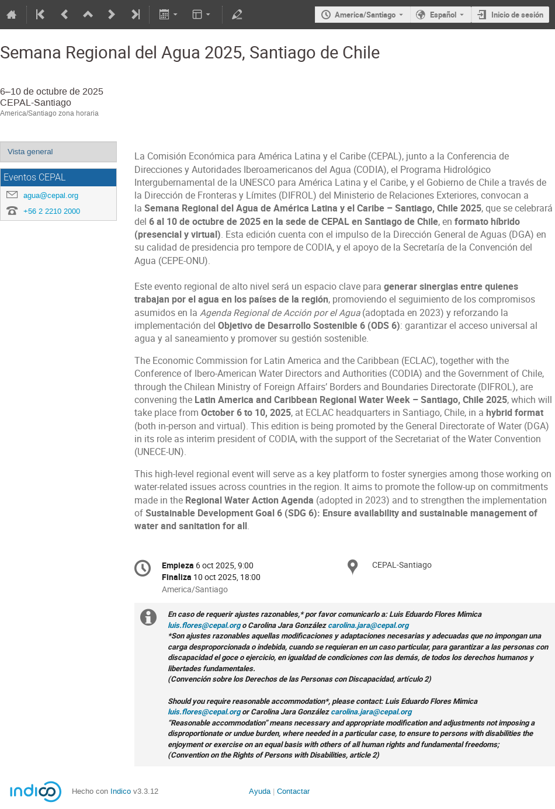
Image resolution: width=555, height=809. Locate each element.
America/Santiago (365, 14)
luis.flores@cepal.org (204, 625)
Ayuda (259, 791)
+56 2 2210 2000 (51, 211)
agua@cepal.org (50, 195)
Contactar (293, 791)
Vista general (30, 151)
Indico (120, 791)
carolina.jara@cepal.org (368, 625)
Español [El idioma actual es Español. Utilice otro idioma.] (443, 14)
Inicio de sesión (517, 14)
